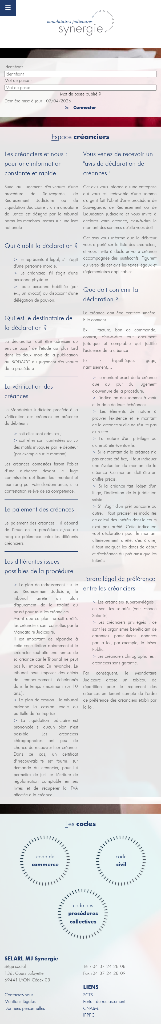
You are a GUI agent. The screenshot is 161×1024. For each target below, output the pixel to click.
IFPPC (89, 1015)
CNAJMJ (91, 1008)
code (121, 861)
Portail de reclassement (104, 1001)
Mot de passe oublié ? (80, 94)
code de (45, 861)
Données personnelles (25, 1008)
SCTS (88, 995)
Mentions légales (20, 1001)
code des (83, 914)
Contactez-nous (19, 995)
